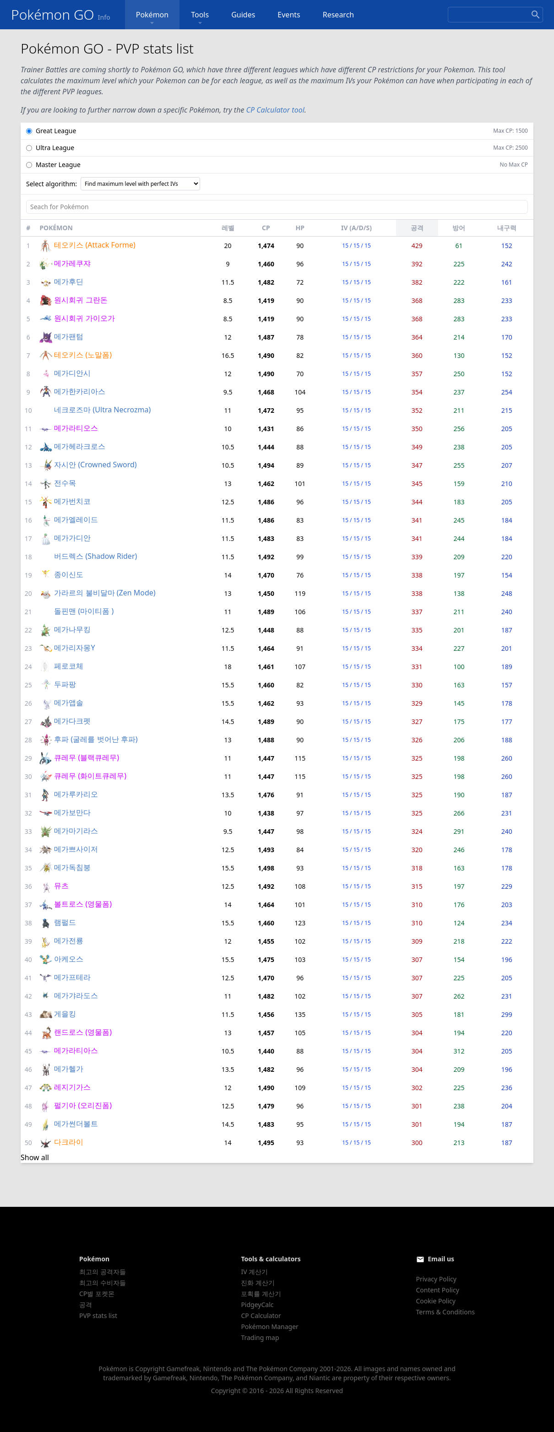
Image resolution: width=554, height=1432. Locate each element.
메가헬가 (68, 1069)
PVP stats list (98, 1315)
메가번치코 (72, 501)
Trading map (260, 1337)
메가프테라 (72, 977)
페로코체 (68, 666)
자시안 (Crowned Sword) (95, 464)
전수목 (65, 483)
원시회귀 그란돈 (80, 300)
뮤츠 (61, 886)
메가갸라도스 (76, 995)
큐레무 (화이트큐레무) (90, 776)
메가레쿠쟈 (72, 263)
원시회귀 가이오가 (84, 318)
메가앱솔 (68, 702)
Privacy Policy (436, 1279)
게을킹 (65, 1014)
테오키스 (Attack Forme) (94, 245)
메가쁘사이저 (76, 849)
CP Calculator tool (275, 110)
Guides (243, 15)
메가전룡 (68, 940)
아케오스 (68, 959)
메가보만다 (72, 812)
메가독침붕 (72, 867)
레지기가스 (72, 1087)
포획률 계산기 (261, 1293)
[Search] (495, 14)
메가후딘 (68, 281)
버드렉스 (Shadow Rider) (95, 556)
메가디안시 (72, 373)
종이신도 (68, 574)
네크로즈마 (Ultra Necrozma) (102, 410)
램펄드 (65, 922)
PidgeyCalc (257, 1304)
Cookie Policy (436, 1301)
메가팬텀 (68, 336)
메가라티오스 (76, 428)
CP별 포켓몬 (96, 1293)
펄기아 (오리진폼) (83, 1105)
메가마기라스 (76, 831)
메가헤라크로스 (79, 446)
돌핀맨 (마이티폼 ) (84, 611)
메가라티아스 (76, 1050)
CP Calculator (261, 1315)
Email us (441, 1258)
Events (288, 15)
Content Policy (437, 1290)
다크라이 (68, 1142)
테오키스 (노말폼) (83, 355)
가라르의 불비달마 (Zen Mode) (104, 593)
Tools (200, 18)
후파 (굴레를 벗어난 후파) (95, 739)
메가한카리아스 (79, 391)
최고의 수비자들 (102, 1282)
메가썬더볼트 (76, 1124)
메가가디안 (72, 538)
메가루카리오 (76, 794)
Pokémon (152, 18)
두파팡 (65, 684)
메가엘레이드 (76, 519)
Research (338, 15)
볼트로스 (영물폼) (83, 904)
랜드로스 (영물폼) (83, 1032)
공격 (85, 1304)
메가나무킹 (72, 629)
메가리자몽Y (74, 648)
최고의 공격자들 (102, 1271)
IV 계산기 (254, 1271)
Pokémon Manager (270, 1326)
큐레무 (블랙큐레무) (86, 757)
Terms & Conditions (445, 1312)
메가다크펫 (72, 721)
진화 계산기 (258, 1282)
